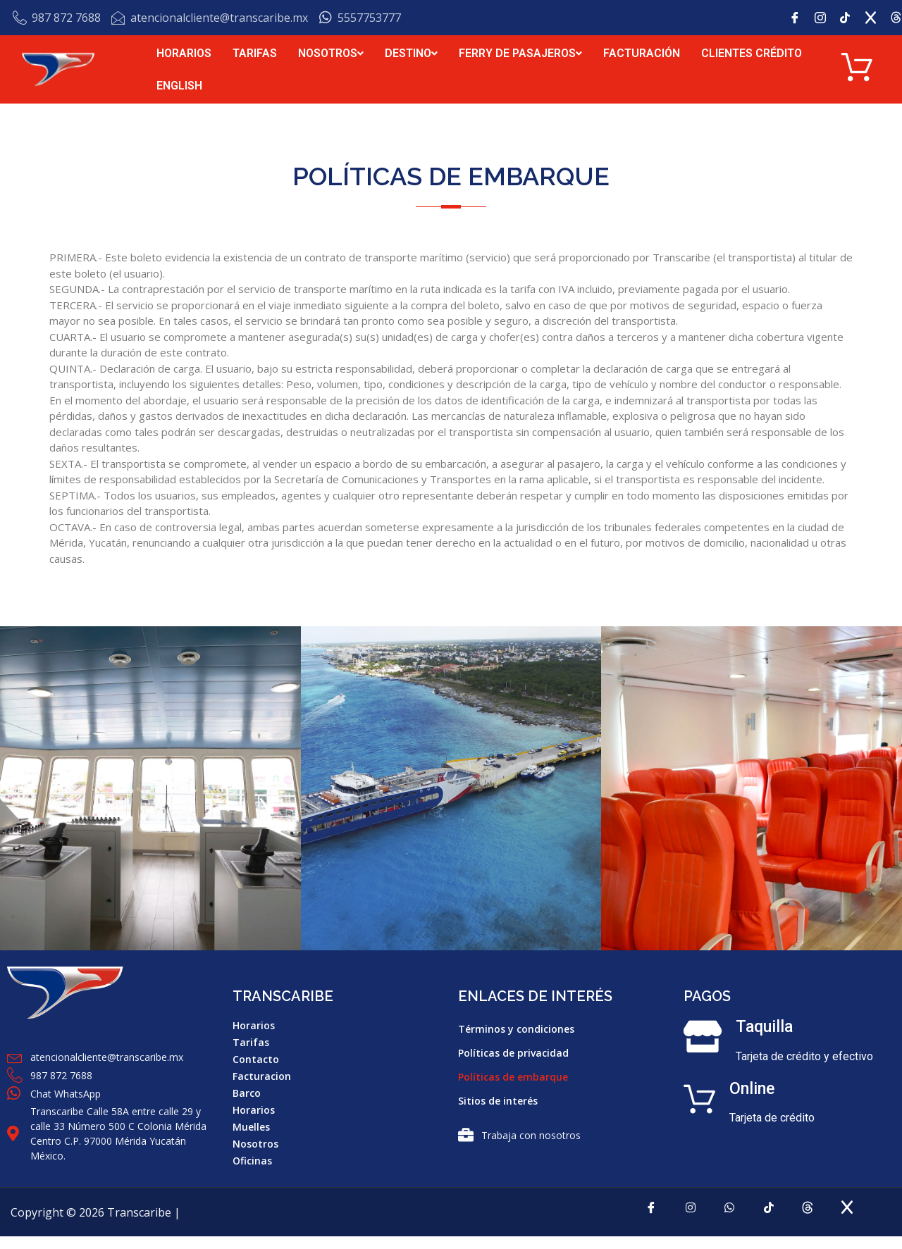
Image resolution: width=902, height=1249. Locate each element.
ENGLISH (179, 86)
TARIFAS (255, 54)
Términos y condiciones (516, 1031)
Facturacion (262, 1078)
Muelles (251, 1129)
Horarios (254, 1027)
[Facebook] (799, 17)
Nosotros (255, 1145)
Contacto (256, 1061)
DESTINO (411, 54)
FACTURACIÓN (641, 54)
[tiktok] (772, 1219)
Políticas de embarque (513, 1079)
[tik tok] (850, 17)
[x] (875, 17)
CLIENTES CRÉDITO (751, 54)
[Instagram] (825, 17)
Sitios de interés (498, 1103)
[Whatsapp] (726, 1219)
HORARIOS (183, 54)
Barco (247, 1095)
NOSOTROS (331, 54)
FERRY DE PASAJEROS (520, 54)
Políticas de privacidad (513, 1055)
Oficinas (252, 1162)
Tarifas (251, 1044)
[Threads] (819, 1219)
